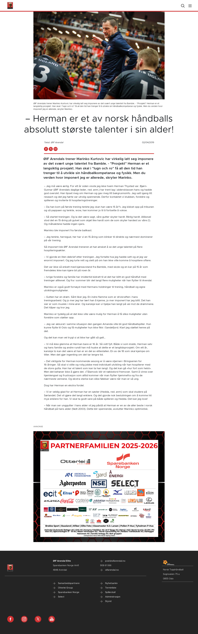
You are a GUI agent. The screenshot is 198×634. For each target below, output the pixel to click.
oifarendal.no (109, 570)
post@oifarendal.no (112, 561)
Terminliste (108, 588)
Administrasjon (110, 597)
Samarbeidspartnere (66, 583)
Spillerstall (107, 592)
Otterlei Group (63, 588)
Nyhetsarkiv (109, 583)
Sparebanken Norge (66, 592)
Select (58, 597)
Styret (106, 601)
